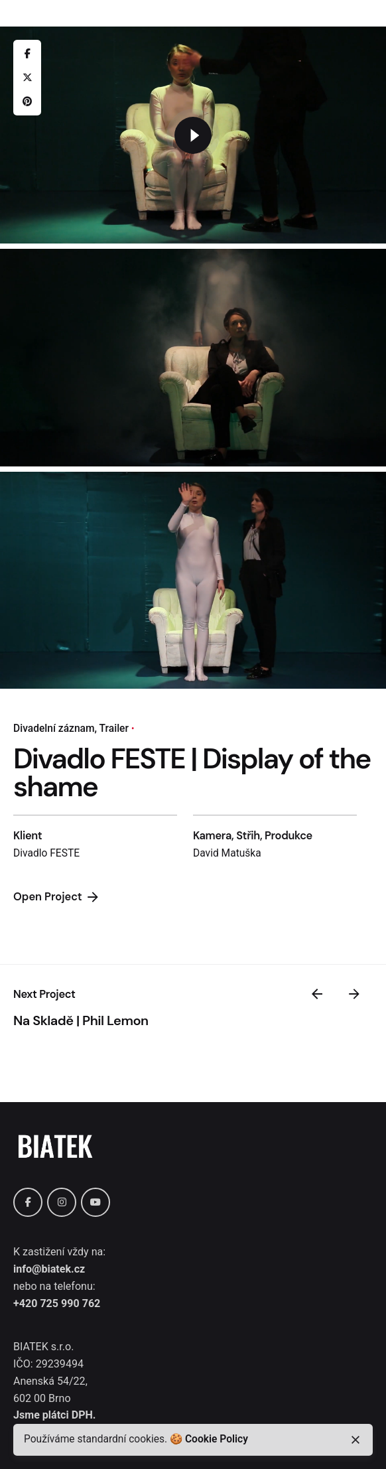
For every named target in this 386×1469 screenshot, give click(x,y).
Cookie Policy (216, 1439)
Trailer (114, 728)
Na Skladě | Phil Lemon (81, 1020)
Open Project (57, 897)
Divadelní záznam (54, 728)
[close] (355, 1440)
